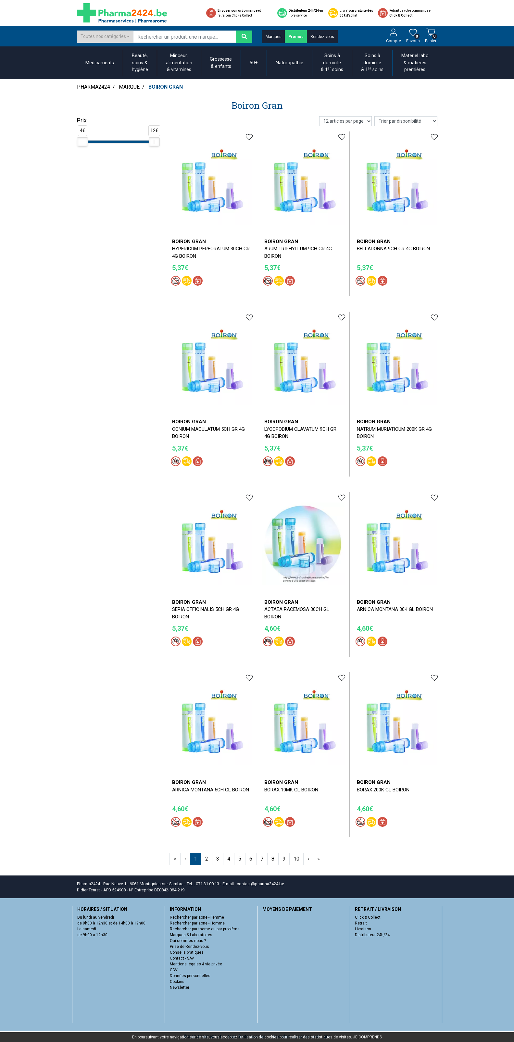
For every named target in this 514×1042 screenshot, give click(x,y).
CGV (174, 970)
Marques (274, 36)
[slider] (82, 141)
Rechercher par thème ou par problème (205, 929)
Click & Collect (368, 917)
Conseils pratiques (187, 952)
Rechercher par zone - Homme (197, 923)
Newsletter (179, 987)
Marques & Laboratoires (191, 935)
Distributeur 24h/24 (372, 935)
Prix (82, 120)
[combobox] (105, 37)
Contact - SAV (182, 958)
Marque (129, 87)
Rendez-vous (322, 36)
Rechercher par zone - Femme (197, 917)
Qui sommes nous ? (188, 940)
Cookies (177, 981)
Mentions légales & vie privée (196, 964)
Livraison (363, 929)
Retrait (361, 923)
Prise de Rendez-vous (189, 946)
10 (296, 859)
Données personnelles (190, 976)
